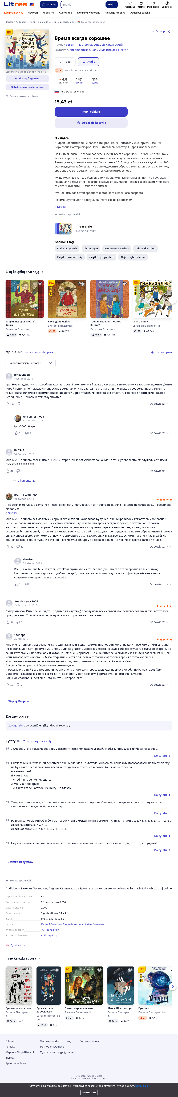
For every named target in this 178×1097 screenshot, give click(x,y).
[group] (89, 376)
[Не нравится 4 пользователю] (21, 404)
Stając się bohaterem (132, 257)
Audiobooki (65, 12)
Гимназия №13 (142, 321)
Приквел (143, 1008)
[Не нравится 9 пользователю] (20, 471)
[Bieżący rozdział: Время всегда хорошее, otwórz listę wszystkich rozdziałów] (26, 1091)
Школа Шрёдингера (119, 1008)
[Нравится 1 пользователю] (18, 584)
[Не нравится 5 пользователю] (28, 433)
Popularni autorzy (90, 1041)
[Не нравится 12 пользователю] (20, 547)
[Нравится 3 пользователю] (18, 433)
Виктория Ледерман (18, 329)
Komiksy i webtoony (88, 12)
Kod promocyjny (13, 12)
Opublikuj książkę (140, 12)
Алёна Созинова (95, 924)
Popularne (48, 12)
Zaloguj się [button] (15, 725)
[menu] (31, 363)
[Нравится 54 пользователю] (9, 622)
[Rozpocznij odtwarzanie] (8, 1091)
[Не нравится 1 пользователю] (28, 584)
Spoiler (61, 207)
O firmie (10, 1041)
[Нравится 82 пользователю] (9, 547)
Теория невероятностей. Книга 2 (105, 323)
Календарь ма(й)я (59, 321)
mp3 (50, 935)
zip (56, 935)
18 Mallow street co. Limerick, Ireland (89, 1078)
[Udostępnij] (170, 31)
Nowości (33, 12)
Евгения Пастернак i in (146, 325)
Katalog (49, 4)
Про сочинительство (18, 1008)
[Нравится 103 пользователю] (10, 404)
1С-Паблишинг (50, 929)
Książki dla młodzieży (70, 257)
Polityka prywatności (52, 1046)
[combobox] (83, 4)
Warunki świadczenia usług (55, 1041)
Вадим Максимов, (74, 924)
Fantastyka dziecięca (116, 248)
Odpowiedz (157, 404)
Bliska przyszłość (67, 248)
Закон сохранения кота (79, 1008)
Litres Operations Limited (89, 1076)
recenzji (79, 83)
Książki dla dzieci (145, 248)
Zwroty (10, 1057)
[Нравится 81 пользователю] (9, 471)
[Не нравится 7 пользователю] (20, 685)
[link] (84, 375)
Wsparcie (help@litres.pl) (20, 1052)
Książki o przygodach (101, 257)
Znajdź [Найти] (111, 4)
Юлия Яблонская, (52, 924)
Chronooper (91, 248)
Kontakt (10, 1046)
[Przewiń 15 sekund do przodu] (20, 1091)
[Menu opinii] (169, 404)
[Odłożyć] (40, 283)
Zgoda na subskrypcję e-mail (57, 1052)
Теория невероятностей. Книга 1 (21, 323)
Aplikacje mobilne (115, 12)
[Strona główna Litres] (19, 4)
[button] (63, 80)
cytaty (95, 83)
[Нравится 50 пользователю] (9, 685)
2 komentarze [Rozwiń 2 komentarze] (26, 480)
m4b (44, 935)
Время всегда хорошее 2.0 (45, 1010)
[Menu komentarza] (169, 433)
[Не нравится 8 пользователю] (20, 622)
